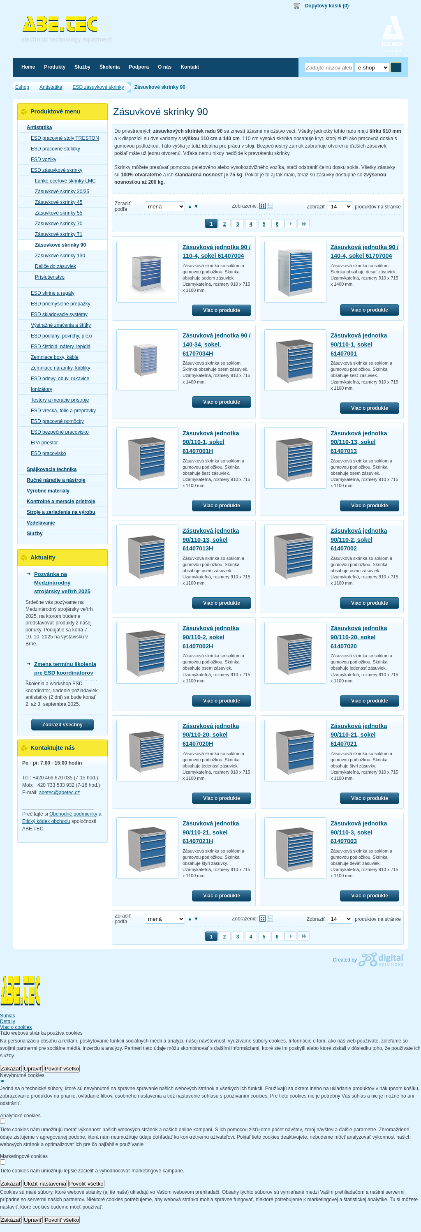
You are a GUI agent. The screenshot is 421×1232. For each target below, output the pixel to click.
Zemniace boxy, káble (52, 357)
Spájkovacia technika (49, 469)
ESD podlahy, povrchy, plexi (59, 336)
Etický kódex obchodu (46, 821)
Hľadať (396, 67)
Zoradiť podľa (123, 206)
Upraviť (33, 1069)
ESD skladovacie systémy (57, 314)
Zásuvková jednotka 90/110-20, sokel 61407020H (211, 735)
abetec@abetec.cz (59, 792)
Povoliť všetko (62, 1069)
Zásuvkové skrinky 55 (56, 213)
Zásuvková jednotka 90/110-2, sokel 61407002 (359, 539)
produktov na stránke (378, 207)
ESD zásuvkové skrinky (54, 170)
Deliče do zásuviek (53, 266)
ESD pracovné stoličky (53, 149)
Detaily (7, 1021)
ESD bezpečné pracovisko (57, 432)
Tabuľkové (270, 206)
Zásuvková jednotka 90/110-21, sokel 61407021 (359, 735)
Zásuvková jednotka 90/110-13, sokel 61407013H (211, 539)
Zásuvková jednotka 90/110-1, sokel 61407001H (211, 442)
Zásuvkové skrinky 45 (56, 202)
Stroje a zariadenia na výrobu (58, 512)
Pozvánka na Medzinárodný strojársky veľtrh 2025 (62, 582)
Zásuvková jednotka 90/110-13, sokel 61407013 (359, 442)
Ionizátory (39, 389)
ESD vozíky (41, 159)
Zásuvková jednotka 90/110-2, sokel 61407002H (211, 637)
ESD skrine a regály (50, 293)
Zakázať (11, 1069)
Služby (32, 533)
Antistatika (37, 127)
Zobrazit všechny (62, 725)
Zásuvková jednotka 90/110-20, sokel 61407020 (359, 637)
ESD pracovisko (46, 453)
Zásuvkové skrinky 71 (56, 234)
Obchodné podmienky (73, 814)
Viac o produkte (221, 310)
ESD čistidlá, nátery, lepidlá (58, 346)
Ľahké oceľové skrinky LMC (63, 181)
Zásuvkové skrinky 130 (57, 256)
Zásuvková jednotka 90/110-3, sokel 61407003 (359, 832)
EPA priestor (42, 443)
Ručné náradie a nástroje (54, 480)
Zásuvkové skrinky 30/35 (59, 191)
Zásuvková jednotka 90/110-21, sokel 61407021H (211, 832)
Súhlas (7, 1016)
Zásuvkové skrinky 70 (56, 224)
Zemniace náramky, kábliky (58, 368)
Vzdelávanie (38, 523)
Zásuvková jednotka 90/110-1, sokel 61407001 (359, 344)
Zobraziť (316, 207)
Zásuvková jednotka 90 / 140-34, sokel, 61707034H (217, 344)
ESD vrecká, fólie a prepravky (61, 411)
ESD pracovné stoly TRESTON (62, 138)
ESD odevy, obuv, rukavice (57, 378)
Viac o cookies (16, 1027)
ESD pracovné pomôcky (55, 421)
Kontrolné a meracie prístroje (58, 501)
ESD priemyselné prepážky (58, 304)
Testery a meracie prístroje (57, 400)
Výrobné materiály (45, 491)
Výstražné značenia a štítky (58, 325)
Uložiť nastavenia (45, 1184)
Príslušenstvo (47, 277)
